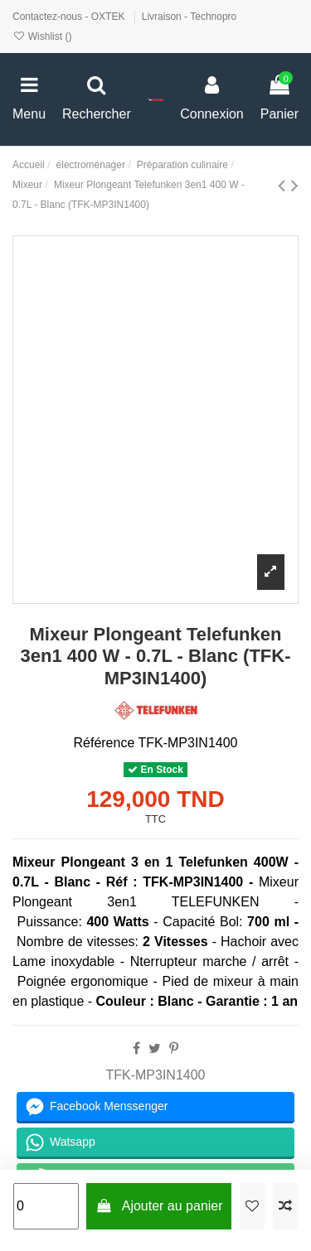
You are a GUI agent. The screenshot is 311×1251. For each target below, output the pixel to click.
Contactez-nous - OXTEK (70, 16)
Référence (103, 743)
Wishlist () (41, 36)
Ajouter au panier (159, 1206)
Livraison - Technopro (189, 16)
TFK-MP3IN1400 (155, 1075)
